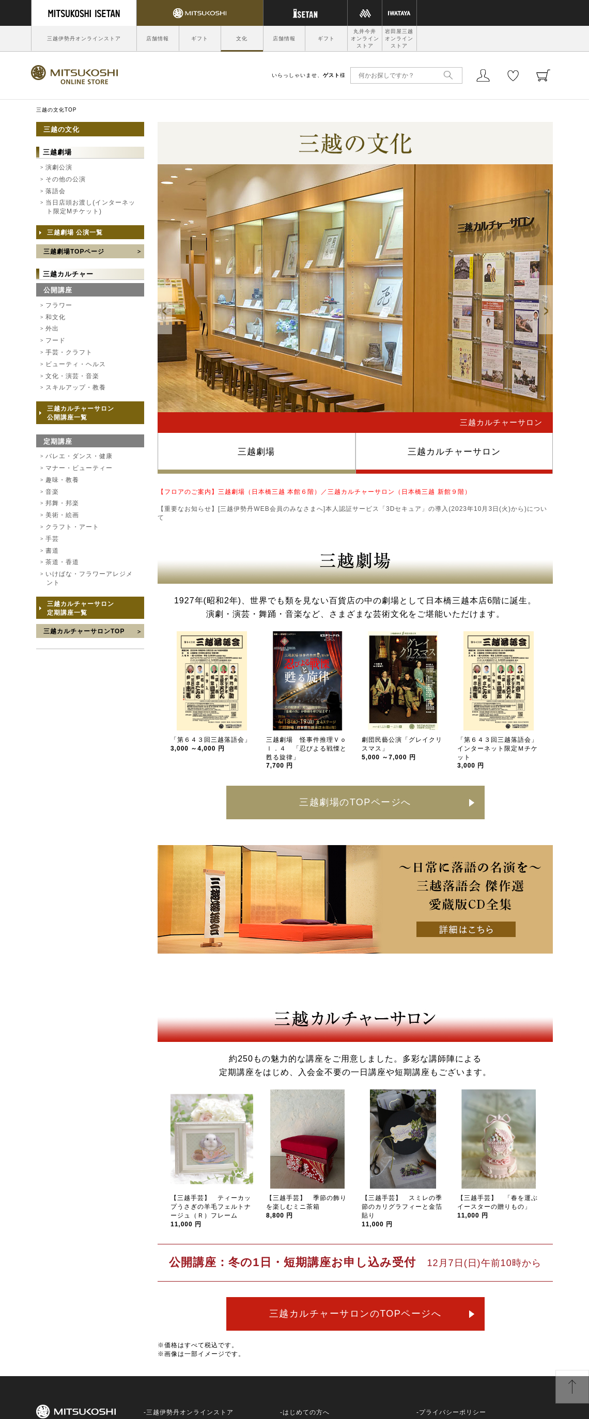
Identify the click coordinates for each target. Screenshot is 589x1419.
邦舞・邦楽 (62, 503)
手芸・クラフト (68, 352)
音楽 (52, 491)
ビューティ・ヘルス (75, 364)
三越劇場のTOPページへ (355, 802)
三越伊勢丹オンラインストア (84, 38)
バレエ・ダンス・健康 (79, 456)
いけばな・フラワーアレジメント (89, 578)
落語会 (55, 191)
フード (55, 340)
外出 (52, 328)
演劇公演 (58, 167)
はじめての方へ (306, 1412)
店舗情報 (157, 38)
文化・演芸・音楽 (72, 376)
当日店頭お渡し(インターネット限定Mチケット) (90, 207)
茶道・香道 (62, 562)
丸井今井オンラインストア (365, 38)
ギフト (199, 38)
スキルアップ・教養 (75, 387)
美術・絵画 (62, 515)
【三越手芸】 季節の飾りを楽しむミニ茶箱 (306, 1206)
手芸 (52, 538)
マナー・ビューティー (79, 468)
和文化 (55, 317)
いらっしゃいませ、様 (309, 75)
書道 (52, 550)
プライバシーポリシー (452, 1412)
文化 (241, 38)
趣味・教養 (62, 480)
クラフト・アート (72, 527)
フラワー (58, 305)
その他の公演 (65, 179)
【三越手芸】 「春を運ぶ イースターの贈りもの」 (501, 1206)
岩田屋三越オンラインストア (399, 38)
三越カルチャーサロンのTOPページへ (355, 1313)
